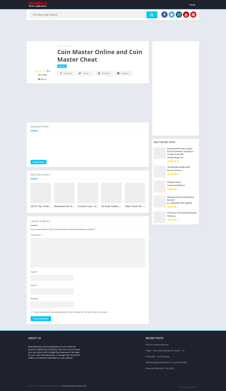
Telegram (123, 74)
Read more (38, 162)
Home (192, 4)
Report (42, 79)
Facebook (65, 74)
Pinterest (103, 74)
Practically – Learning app (157, 356)
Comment (36, 235)
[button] (150, 15)
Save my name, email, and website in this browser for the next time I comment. (71, 312)
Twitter (83, 74)
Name (34, 272)
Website (34, 299)
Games (68, 46)
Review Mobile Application (74, 385)
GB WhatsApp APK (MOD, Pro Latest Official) (166, 362)
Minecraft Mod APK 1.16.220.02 (160, 368)
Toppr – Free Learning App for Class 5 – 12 (165, 350)
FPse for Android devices (157, 344)
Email (34, 285)
